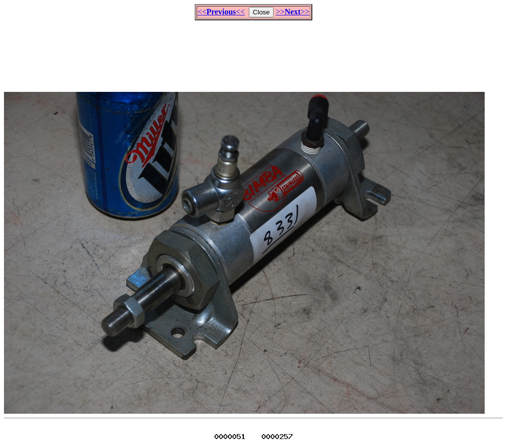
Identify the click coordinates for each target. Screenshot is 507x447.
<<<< (221, 11)
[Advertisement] (254, 51)
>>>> (292, 11)
